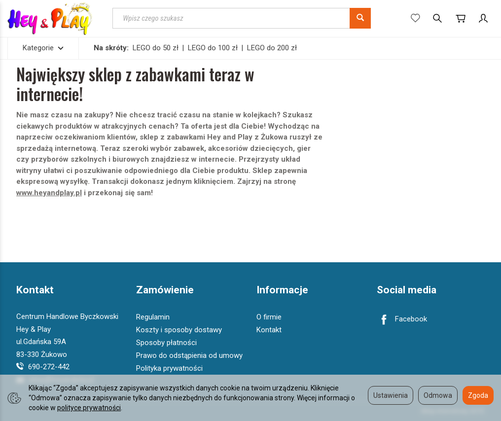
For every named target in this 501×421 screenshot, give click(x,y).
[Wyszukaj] (360, 18)
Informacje (282, 290)
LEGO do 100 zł (213, 47)
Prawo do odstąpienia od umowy (189, 355)
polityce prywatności (89, 408)
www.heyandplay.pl (49, 192)
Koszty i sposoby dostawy (179, 329)
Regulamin (153, 317)
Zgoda (478, 395)
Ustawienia (390, 395)
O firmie (269, 317)
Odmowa (438, 395)
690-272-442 (43, 366)
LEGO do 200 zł (272, 47)
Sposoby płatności (166, 342)
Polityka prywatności (169, 368)
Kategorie (43, 47)
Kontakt (35, 290)
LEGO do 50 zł (156, 47)
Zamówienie (165, 290)
